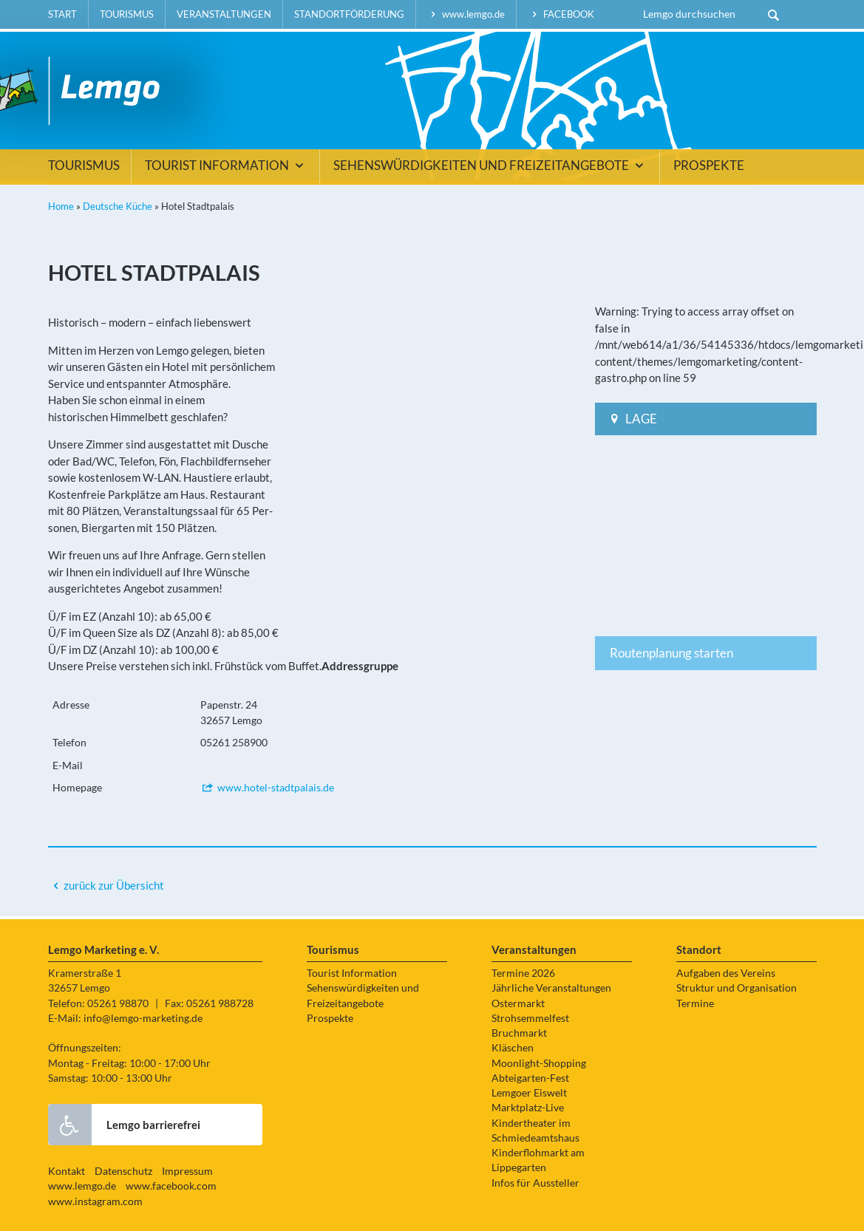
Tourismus (127, 14)
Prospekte (708, 165)
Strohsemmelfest (530, 1018)
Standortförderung (349, 14)
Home (61, 206)
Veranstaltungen (224, 14)
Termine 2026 (523, 973)
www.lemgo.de (466, 14)
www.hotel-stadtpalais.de (267, 787)
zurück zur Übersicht (114, 885)
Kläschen (512, 1048)
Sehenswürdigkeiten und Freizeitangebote (490, 165)
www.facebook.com (171, 1186)
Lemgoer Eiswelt (529, 1093)
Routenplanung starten (671, 653)
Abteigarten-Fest (530, 1078)
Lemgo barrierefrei (124, 1124)
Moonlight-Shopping (538, 1063)
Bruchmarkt (519, 1033)
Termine (695, 1003)
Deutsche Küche (117, 206)
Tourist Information (226, 165)
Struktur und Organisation (736, 988)
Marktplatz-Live (527, 1108)
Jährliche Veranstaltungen (551, 988)
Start (62, 14)
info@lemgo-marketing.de (143, 1018)
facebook (561, 14)
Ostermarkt (518, 1003)
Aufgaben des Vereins (725, 973)
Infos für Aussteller (535, 1183)
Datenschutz (123, 1171)
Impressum (187, 1171)
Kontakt (66, 1171)
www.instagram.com (95, 1201)
